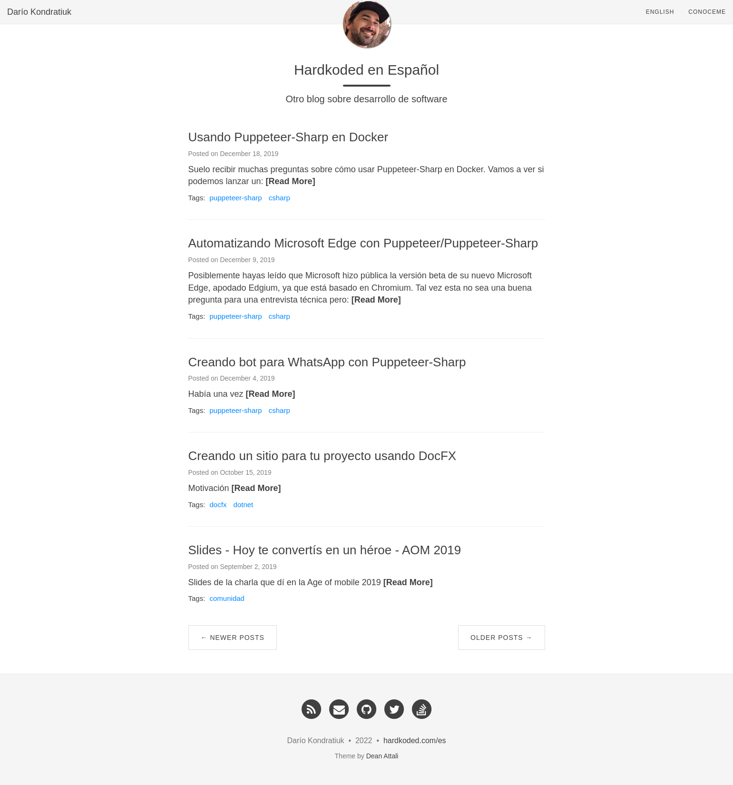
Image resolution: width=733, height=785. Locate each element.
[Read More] (290, 181)
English (660, 21)
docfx (218, 504)
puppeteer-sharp (236, 198)
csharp (279, 198)
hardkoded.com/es (414, 740)
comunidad (227, 598)
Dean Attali (382, 756)
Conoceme (707, 21)
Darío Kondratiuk (39, 21)
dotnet (244, 504)
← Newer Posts (232, 637)
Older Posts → (501, 637)
